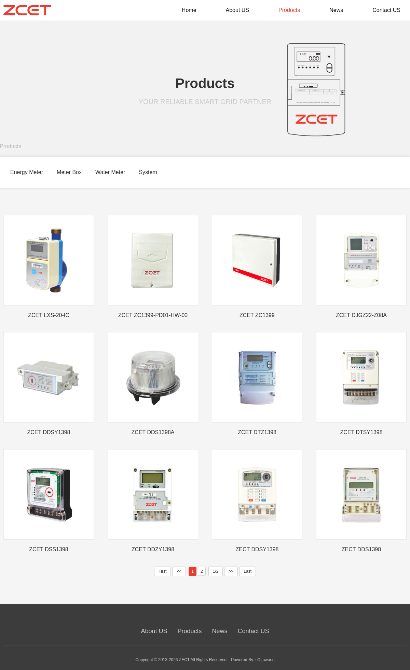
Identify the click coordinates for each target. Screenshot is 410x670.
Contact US (253, 631)
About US (154, 631)
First (162, 571)
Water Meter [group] (110, 172)
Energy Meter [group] (26, 172)
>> (231, 571)
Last (247, 571)
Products (189, 631)
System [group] (148, 172)
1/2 (216, 571)
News (220, 631)
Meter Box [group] (69, 172)
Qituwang (266, 659)
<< (179, 571)
